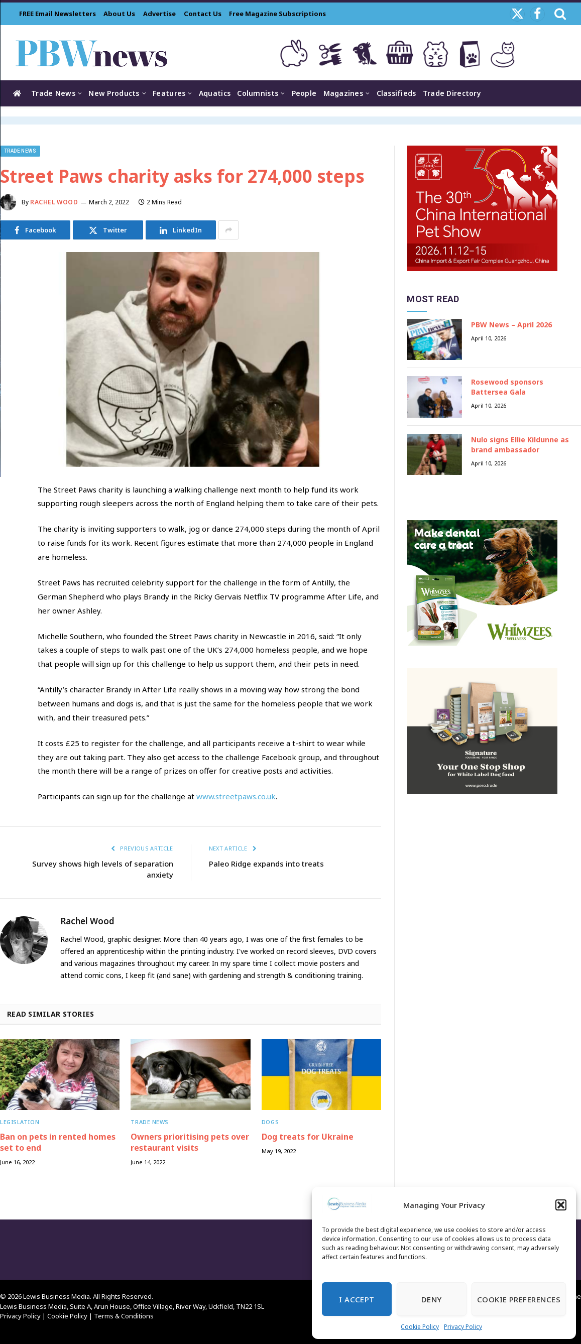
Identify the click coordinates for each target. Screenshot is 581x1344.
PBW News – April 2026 (511, 324)
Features (169, 93)
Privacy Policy (463, 1326)
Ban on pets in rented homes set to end (57, 1142)
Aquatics (214, 93)
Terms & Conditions (124, 1315)
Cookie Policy (420, 1326)
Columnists (257, 93)
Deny (431, 1299)
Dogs (270, 1122)
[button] (561, 1205)
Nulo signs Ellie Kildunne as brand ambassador (520, 444)
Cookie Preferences (518, 1299)
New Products (113, 93)
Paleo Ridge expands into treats (266, 864)
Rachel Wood (54, 202)
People (304, 93)
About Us (119, 13)
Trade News (53, 93)
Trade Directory (452, 93)
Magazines (343, 93)
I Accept (357, 1299)
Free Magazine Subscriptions (277, 13)
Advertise (159, 13)
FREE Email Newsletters (57, 13)
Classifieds (396, 93)
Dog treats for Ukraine (308, 1137)
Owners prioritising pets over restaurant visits (190, 1142)
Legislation (19, 1122)
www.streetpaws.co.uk (236, 796)
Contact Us (202, 13)
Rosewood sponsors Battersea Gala (507, 387)
